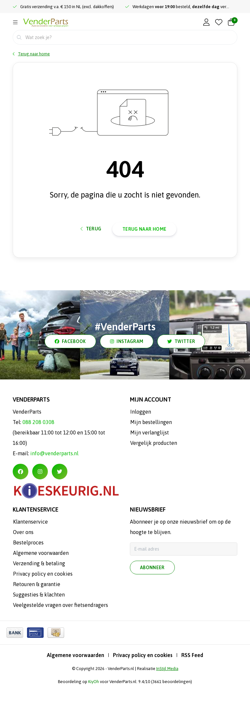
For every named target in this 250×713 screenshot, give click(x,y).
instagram (126, 367)
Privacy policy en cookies (143, 681)
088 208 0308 (38, 448)
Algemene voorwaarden (75, 681)
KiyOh (93, 708)
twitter (181, 367)
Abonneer (152, 593)
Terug (91, 250)
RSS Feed (192, 681)
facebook (70, 367)
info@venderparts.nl (54, 480)
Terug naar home (144, 251)
